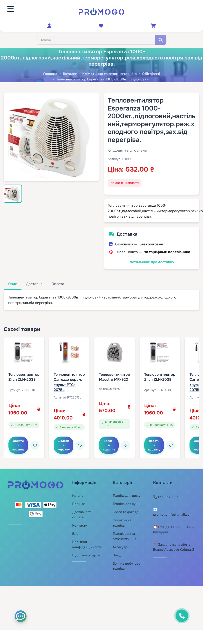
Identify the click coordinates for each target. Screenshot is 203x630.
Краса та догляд (125, 510)
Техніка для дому (126, 493)
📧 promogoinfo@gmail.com (172, 509)
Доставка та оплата (81, 512)
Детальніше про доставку (152, 262)
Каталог (78, 493)
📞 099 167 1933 (165, 495)
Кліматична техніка (122, 520)
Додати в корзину (19, 442)
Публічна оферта (86, 553)
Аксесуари (121, 545)
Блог (76, 531)
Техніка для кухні (126, 501)
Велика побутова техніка (126, 563)
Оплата (58, 283)
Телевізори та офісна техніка (124, 534)
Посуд (117, 553)
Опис (12, 283)
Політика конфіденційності (86, 542)
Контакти (79, 523)
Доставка (34, 283)
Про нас (78, 501)
